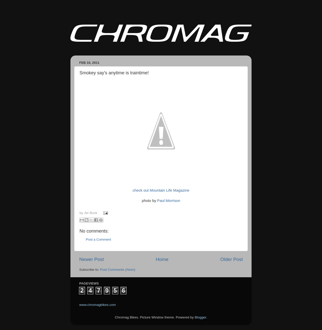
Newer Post (91, 259)
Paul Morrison (168, 201)
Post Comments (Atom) (117, 269)
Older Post (231, 259)
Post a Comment (98, 239)
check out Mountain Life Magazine (161, 190)
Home (162, 259)
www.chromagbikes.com (97, 305)
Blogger (200, 317)
